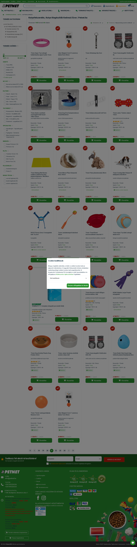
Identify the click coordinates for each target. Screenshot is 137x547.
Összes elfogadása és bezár (78, 285)
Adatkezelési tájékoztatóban (64, 274)
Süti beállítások (54, 278)
